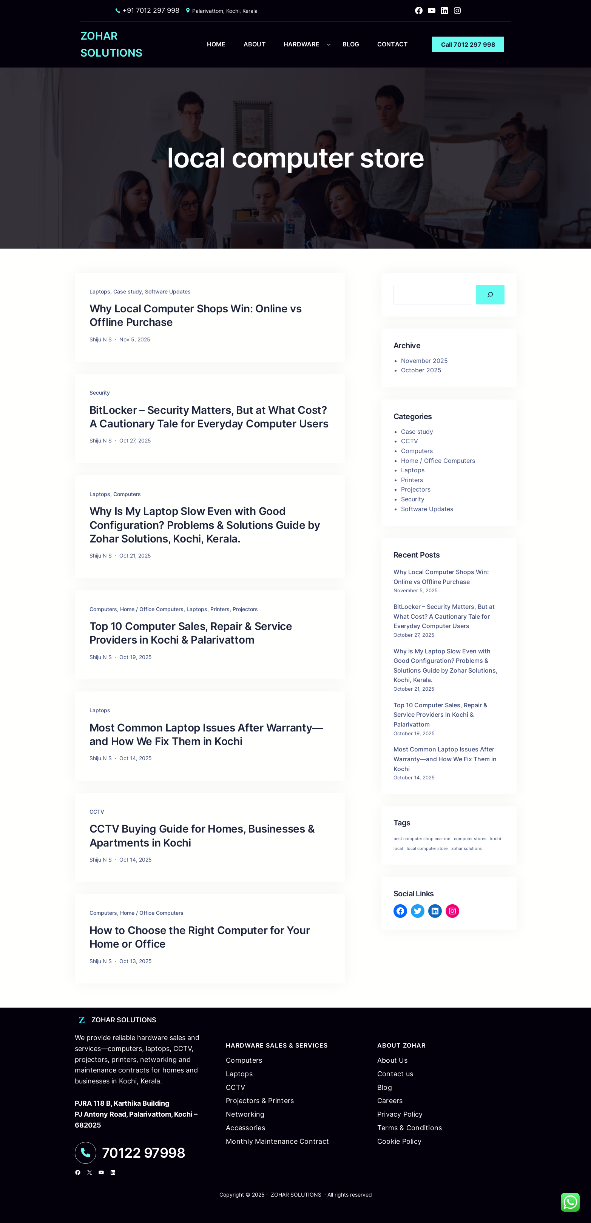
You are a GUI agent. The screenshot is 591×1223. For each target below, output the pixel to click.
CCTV (96, 811)
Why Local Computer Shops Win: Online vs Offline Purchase (195, 315)
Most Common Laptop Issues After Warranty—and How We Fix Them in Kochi (206, 734)
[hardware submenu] (329, 44)
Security (99, 392)
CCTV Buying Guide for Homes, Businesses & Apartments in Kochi (202, 835)
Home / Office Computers (152, 609)
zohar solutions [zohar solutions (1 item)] (466, 848)
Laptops (99, 291)
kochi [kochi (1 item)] (495, 838)
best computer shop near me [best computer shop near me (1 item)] (421, 838)
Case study (127, 291)
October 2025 (421, 370)
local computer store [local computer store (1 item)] (427, 848)
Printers (220, 609)
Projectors (245, 609)
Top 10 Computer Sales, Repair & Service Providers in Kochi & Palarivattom (190, 633)
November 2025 (424, 360)
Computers (127, 494)
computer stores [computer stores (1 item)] (470, 838)
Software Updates (168, 291)
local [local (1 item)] (398, 848)
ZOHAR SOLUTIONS (123, 1020)
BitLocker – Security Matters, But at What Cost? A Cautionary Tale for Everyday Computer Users (209, 417)
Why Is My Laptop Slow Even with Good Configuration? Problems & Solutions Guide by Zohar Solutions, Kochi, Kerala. (204, 525)
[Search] (490, 294)
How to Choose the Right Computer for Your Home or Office (199, 937)
